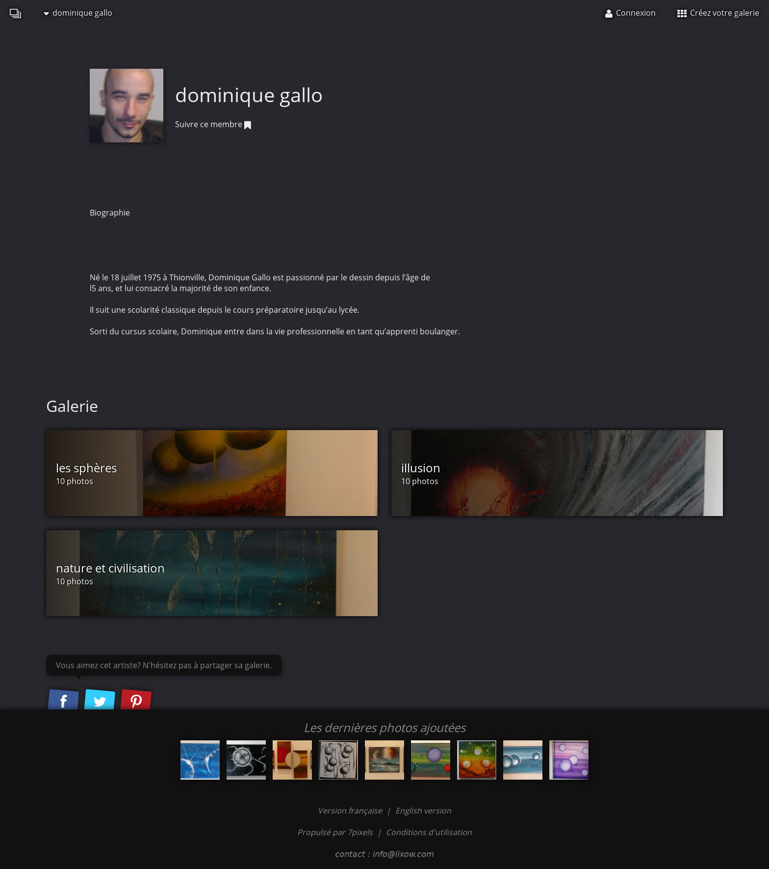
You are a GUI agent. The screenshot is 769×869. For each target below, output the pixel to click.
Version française (351, 810)
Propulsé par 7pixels (335, 832)
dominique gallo (78, 12)
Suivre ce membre (213, 124)
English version (423, 810)
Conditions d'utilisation (429, 832)
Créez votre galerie (718, 12)
